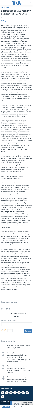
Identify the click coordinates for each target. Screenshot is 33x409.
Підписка (28, 331)
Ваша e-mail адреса (8, 320)
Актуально (5, 7)
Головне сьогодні (16, 302)
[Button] (5, 21)
